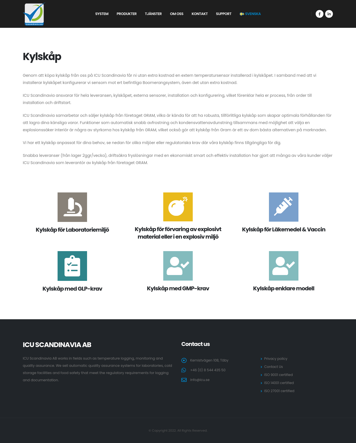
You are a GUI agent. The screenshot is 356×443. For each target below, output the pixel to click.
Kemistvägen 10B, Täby (210, 360)
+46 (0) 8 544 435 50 (208, 370)
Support (223, 13)
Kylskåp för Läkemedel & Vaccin (283, 229)
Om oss (176, 13)
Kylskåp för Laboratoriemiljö (72, 230)
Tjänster (153, 13)
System (101, 13)
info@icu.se (200, 379)
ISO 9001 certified (279, 374)
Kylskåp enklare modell (283, 288)
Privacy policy (276, 358)
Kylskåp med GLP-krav (72, 289)
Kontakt (200, 13)
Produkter (127, 13)
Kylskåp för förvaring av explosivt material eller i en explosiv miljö (178, 233)
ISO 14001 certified (279, 382)
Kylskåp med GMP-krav (178, 288)
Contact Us (274, 366)
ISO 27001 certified (279, 390)
